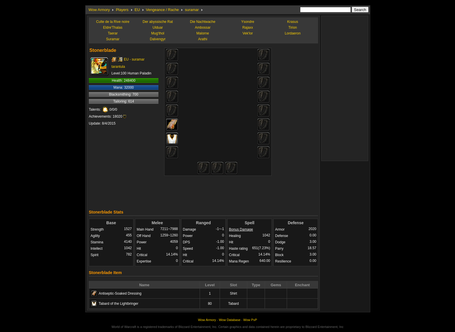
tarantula (118, 67)
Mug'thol (157, 33)
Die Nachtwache (202, 22)
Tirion (292, 27)
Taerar (113, 33)
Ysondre (247, 22)
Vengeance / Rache (162, 10)
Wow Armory (99, 10)
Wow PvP (250, 320)
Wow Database (229, 320)
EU (137, 10)
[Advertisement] (203, 191)
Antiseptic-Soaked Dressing (120, 293)
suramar (192, 10)
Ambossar (202, 27)
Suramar (112, 39)
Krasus (292, 22)
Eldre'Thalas (112, 27)
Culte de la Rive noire (112, 22)
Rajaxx (247, 27)
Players (122, 10)
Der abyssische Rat (157, 22)
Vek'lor (248, 33)
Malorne (202, 33)
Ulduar (158, 27)
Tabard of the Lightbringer (118, 304)
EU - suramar (134, 59)
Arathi (202, 39)
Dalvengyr (157, 39)
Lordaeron (293, 33)
